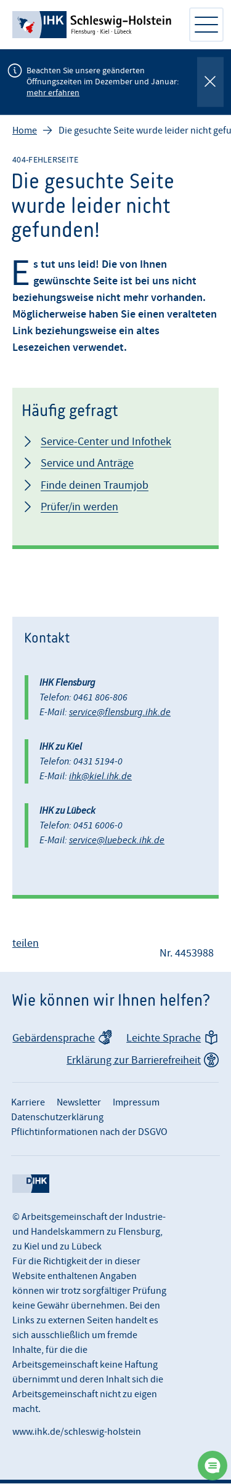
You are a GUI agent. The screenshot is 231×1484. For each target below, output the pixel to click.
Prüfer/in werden (79, 507)
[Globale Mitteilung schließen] (210, 82)
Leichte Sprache (163, 1039)
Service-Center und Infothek (106, 442)
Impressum (136, 1103)
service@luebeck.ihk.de (116, 841)
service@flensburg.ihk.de (120, 713)
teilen (25, 944)
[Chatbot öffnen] (212, 1465)
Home (24, 131)
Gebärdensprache (53, 1039)
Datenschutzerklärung (57, 1118)
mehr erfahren (52, 92)
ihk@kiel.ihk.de (100, 777)
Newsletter (79, 1103)
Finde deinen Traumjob (94, 486)
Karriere (28, 1103)
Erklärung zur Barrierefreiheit (134, 1061)
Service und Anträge (87, 464)
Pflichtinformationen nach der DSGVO (89, 1132)
